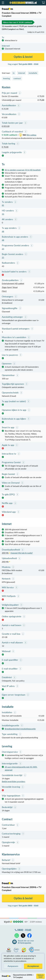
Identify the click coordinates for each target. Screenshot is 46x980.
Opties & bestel (40, 976)
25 (3, 257)
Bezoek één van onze (26, 942)
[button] (3, 2)
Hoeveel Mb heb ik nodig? (22, 553)
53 (3, 214)
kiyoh (8, 922)
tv (13, 73)
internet (21, 73)
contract (17, 78)
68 (3, 231)
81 (3, 205)
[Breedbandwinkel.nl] (23, 2)
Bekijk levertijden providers (13, 781)
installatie (33, 73)
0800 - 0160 (24, 929)
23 (3, 249)
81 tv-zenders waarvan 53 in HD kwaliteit (23, 170)
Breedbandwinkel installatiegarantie (20, 728)
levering (6, 78)
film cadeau (27, 135)
